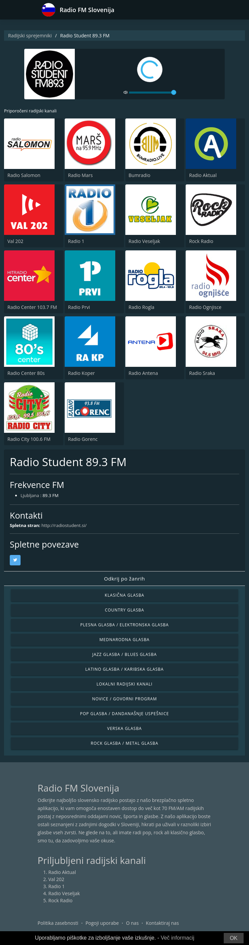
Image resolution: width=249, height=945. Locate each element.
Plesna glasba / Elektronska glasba (124, 625)
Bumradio (140, 175)
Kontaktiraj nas (162, 923)
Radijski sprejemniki (30, 35)
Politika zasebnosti (58, 923)
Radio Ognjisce (205, 307)
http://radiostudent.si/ (64, 525)
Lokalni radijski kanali (124, 684)
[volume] (152, 93)
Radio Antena (143, 373)
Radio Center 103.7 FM (32, 307)
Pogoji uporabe (102, 923)
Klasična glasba (124, 595)
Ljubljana (30, 495)
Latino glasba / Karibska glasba (124, 669)
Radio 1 (76, 241)
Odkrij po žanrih (124, 578)
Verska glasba (124, 728)
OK (234, 938)
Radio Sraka (202, 373)
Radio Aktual (203, 175)
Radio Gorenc (83, 439)
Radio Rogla (142, 307)
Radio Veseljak (144, 241)
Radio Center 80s (26, 373)
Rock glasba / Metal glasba (124, 743)
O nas (132, 923)
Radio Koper (81, 373)
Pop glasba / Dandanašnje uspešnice (124, 713)
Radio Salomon (23, 175)
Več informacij (177, 938)
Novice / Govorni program (124, 699)
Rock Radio (201, 241)
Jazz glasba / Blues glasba (124, 654)
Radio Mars (80, 175)
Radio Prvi (79, 307)
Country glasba (124, 610)
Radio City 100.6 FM (29, 439)
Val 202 (15, 241)
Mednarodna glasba (124, 639)
